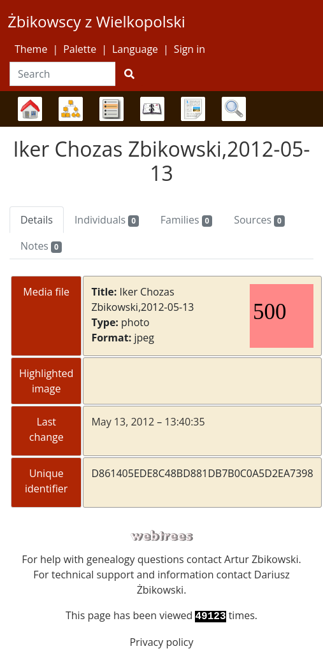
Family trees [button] (30, 109)
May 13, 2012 (122, 422)
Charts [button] (70, 109)
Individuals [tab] (107, 220)
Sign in (189, 49)
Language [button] (135, 49)
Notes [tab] (41, 246)
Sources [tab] (259, 220)
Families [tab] (186, 220)
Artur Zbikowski (261, 559)
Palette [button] (79, 49)
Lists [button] (111, 109)
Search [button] (234, 109)
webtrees (162, 536)
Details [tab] (36, 220)
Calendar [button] (152, 109)
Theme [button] (31, 49)
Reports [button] (193, 109)
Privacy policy (161, 642)
